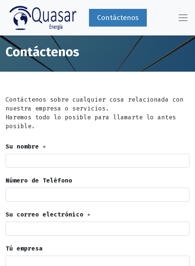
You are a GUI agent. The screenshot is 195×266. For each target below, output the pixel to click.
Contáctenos (118, 17)
